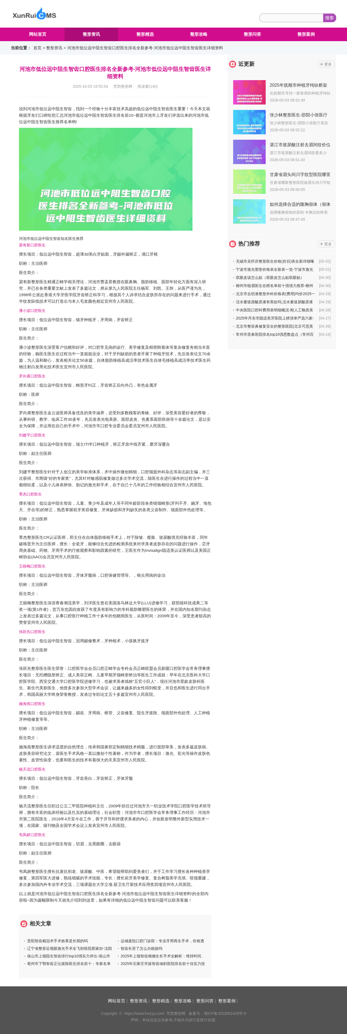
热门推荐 (249, 244)
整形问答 (252, 34)
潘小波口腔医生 (32, 310)
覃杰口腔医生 (30, 494)
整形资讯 (91, 34)
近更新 (246, 64)
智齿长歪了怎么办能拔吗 (141, 948)
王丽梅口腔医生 (32, 566)
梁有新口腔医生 (32, 245)
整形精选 (145, 34)
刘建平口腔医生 (32, 435)
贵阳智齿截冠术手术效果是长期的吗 (57, 941)
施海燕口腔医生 (32, 704)
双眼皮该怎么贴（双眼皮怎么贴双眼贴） (270, 277)
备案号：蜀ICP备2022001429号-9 (217, 1013)
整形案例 (306, 34)
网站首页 (37, 34)
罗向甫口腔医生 (32, 376)
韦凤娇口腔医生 (32, 835)
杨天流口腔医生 (32, 769)
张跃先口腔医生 (32, 631)
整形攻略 (198, 34)
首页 (37, 47)
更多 (328, 64)
